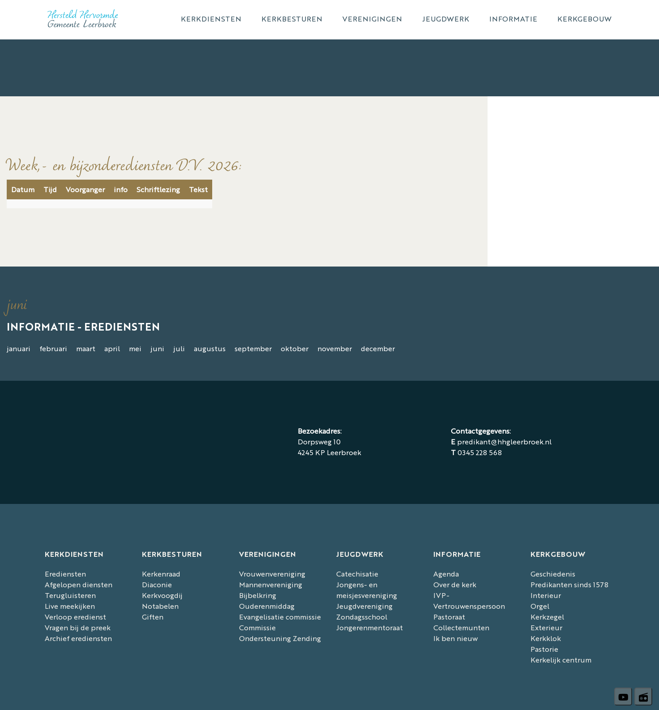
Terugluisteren (70, 595)
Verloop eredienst (75, 616)
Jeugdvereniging (364, 606)
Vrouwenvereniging (272, 573)
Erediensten (65, 573)
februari (53, 348)
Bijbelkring (257, 595)
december (378, 348)
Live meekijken (70, 606)
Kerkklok (546, 638)
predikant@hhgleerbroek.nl (504, 441)
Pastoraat (449, 616)
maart (85, 348)
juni (157, 348)
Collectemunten (461, 627)
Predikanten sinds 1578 (569, 584)
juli (179, 348)
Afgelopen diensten (78, 584)
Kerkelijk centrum (561, 659)
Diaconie (157, 584)
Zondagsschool (361, 616)
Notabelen (160, 606)
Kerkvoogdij (162, 595)
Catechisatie (357, 573)
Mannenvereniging (270, 584)
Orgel (540, 606)
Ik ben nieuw (455, 638)
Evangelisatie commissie (280, 616)
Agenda (446, 573)
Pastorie (544, 649)
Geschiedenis (553, 573)
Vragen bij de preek (78, 627)
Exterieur (546, 627)
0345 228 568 (480, 452)
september (253, 348)
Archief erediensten (78, 638)
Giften (152, 616)
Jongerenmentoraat (369, 627)
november (334, 348)
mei (135, 348)
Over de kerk (454, 584)
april (112, 348)
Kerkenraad (161, 573)
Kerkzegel (547, 616)
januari (18, 348)
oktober (294, 348)
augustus (210, 348)
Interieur (546, 595)
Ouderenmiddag (267, 606)
